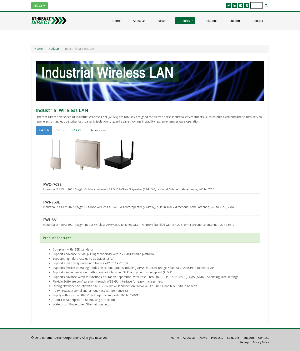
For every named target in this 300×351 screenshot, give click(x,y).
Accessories (98, 130)
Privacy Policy (261, 342)
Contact (257, 21)
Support (235, 21)
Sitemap (244, 342)
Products (185, 21)
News (161, 21)
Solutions (211, 21)
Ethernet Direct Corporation (61, 338)
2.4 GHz (44, 130)
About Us (139, 21)
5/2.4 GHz (77, 130)
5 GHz (60, 130)
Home (116, 21)
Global (39, 5)
